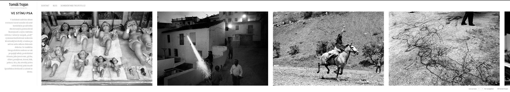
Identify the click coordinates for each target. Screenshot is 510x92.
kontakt (45, 6)
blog (55, 6)
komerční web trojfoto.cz (73, 6)
